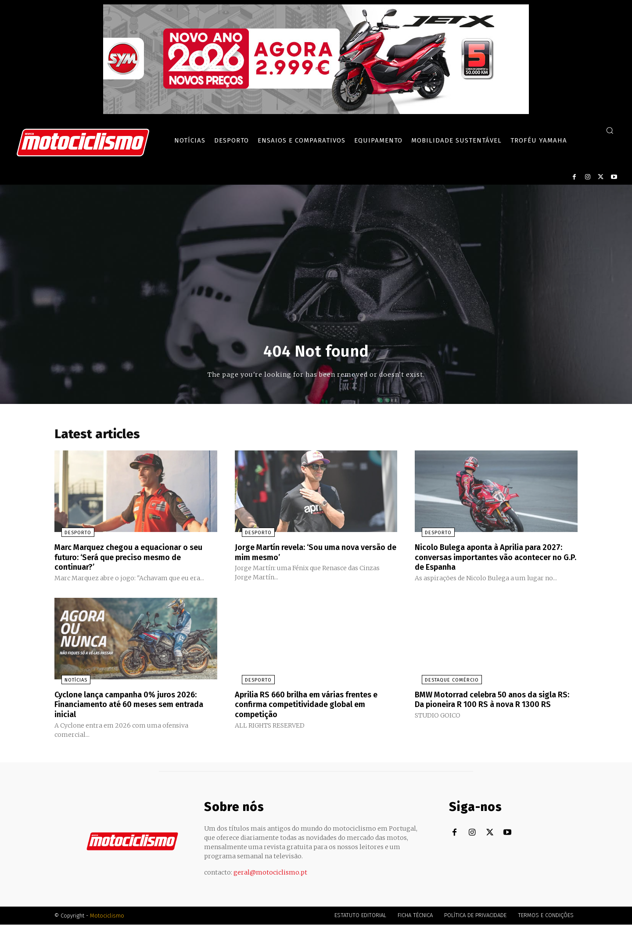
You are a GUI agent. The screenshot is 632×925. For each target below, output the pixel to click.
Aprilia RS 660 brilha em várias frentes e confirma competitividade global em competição (316, 705)
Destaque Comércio (445, 681)
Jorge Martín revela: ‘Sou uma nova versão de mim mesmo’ (305, 554)
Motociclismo (107, 916)
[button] (609, 130)
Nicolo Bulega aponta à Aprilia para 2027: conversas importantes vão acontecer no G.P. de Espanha (485, 559)
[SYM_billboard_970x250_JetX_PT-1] (316, 111)
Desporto (70, 535)
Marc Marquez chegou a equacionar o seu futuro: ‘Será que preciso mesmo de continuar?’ (134, 559)
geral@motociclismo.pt (270, 873)
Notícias (68, 681)
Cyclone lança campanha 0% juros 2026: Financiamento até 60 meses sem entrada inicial (134, 705)
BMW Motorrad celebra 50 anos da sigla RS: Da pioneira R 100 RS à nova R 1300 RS (495, 705)
